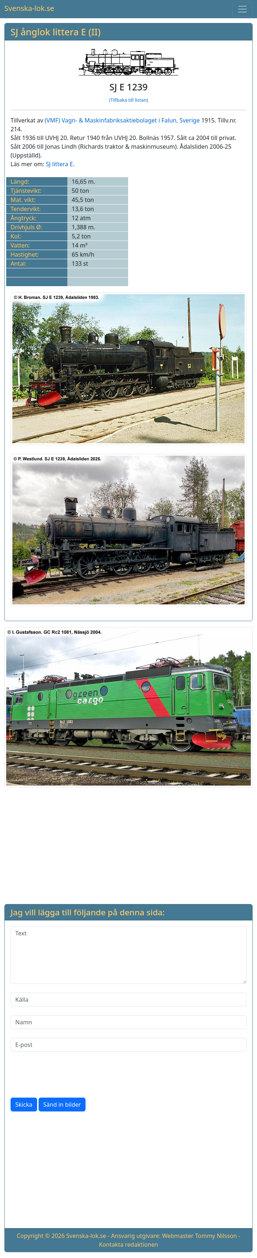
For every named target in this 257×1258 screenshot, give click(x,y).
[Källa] (128, 999)
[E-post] (128, 1045)
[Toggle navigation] (242, 9)
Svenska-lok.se (29, 8)
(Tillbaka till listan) (128, 100)
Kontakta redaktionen (128, 1245)
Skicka (23, 1105)
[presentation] (66, 1074)
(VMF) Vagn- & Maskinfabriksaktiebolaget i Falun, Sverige (122, 120)
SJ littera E (59, 164)
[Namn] (128, 1022)
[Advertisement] (128, 844)
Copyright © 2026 (41, 1236)
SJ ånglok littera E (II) (55, 32)
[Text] (128, 955)
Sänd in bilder (62, 1105)
